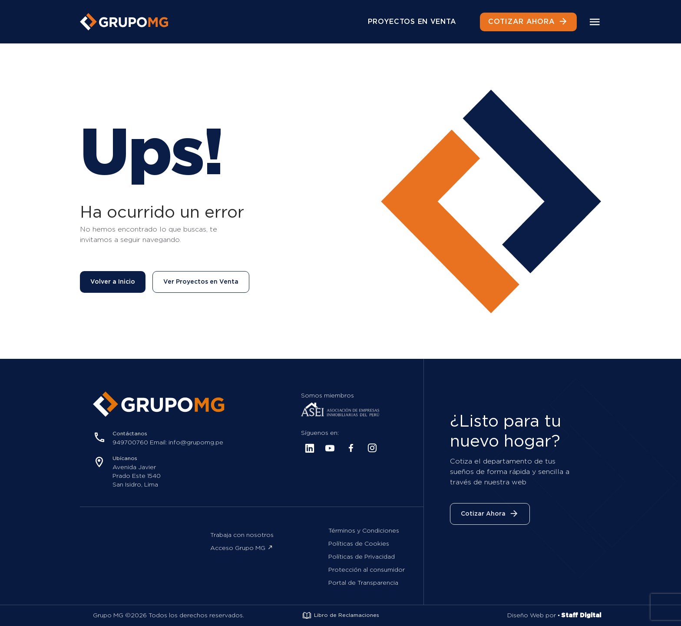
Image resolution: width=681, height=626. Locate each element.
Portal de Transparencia (363, 583)
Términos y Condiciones (363, 531)
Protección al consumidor (366, 570)
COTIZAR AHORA (528, 22)
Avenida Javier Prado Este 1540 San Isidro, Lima (136, 476)
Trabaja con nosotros (242, 535)
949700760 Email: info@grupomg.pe (167, 443)
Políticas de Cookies (358, 544)
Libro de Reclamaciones (340, 615)
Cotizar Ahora (490, 514)
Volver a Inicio (112, 282)
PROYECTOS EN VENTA (412, 22)
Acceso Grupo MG (241, 547)
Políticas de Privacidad (361, 557)
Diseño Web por (554, 616)
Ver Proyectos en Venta (200, 282)
